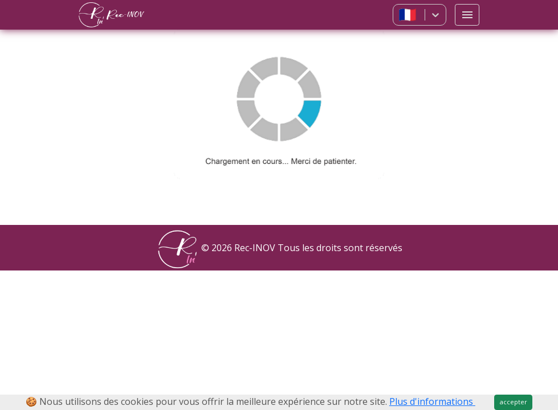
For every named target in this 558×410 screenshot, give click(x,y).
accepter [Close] (513, 401)
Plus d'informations (432, 401)
